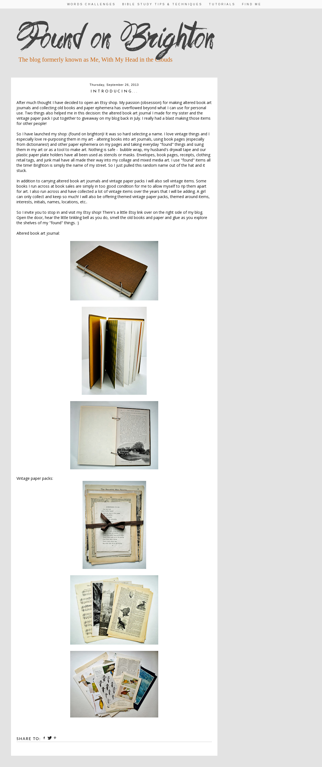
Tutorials (222, 4)
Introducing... (114, 91)
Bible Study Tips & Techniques (162, 4)
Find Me (251, 4)
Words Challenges (91, 4)
